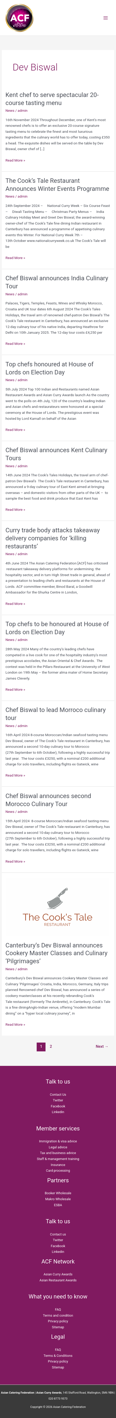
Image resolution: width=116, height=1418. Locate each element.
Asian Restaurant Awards (58, 1280)
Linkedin (58, 1112)
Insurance (58, 1165)
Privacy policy (58, 1321)
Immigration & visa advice (58, 1141)
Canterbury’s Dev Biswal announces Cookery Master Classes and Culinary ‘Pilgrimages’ (56, 953)
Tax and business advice (58, 1153)
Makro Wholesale (58, 1199)
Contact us (58, 1234)
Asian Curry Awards (57, 1274)
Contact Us (58, 1094)
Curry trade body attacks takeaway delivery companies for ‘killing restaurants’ (52, 538)
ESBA (58, 1205)
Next (102, 1046)
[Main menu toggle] (105, 17)
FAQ (58, 1309)
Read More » (15, 159)
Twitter (58, 1100)
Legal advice (58, 1147)
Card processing (58, 1170)
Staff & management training (58, 1159)
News (9, 110)
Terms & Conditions (57, 1356)
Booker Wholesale (58, 1193)
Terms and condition (58, 1315)
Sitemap (58, 1327)
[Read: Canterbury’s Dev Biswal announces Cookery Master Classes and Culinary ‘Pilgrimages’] (57, 907)
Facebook (58, 1106)
